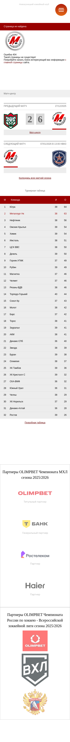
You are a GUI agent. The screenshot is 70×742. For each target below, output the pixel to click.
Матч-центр (35, 132)
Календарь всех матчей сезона (35, 178)
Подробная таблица (35, 422)
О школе (7, 73)
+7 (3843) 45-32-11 (15, 739)
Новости (7, 84)
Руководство (9, 78)
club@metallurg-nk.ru (16, 735)
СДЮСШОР (9, 67)
